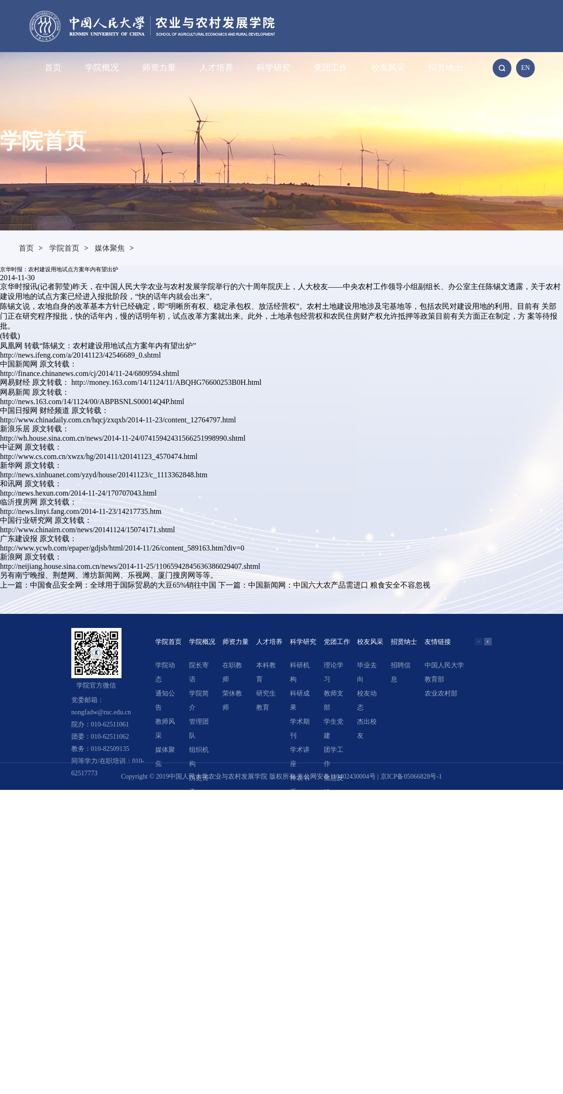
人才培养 (216, 67)
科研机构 (300, 672)
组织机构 (199, 756)
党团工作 (331, 67)
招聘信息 (401, 672)
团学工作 (333, 756)
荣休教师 (232, 700)
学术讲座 (300, 756)
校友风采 (388, 67)
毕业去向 (367, 672)
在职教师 (232, 672)
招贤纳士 (445, 67)
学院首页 (64, 248)
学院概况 (102, 67)
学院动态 (165, 672)
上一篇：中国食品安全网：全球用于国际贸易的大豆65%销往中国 (108, 585)
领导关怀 (199, 813)
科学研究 (273, 67)
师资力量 (159, 67)
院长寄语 (199, 672)
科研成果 (300, 700)
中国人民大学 (444, 665)
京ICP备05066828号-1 (411, 776)
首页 (53, 67)
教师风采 (165, 728)
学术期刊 (300, 728)
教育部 (434, 679)
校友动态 (367, 700)
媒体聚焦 (110, 248)
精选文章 (300, 813)
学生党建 (333, 728)
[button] (488, 641)
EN (525, 67)
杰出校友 (367, 728)
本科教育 (266, 672)
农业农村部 (441, 693)
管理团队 (199, 728)
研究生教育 (266, 700)
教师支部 (333, 700)
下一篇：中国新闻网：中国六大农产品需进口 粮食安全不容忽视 (324, 585)
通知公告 (165, 700)
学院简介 (199, 700)
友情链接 (438, 641)
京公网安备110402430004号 (336, 776)
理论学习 (333, 672)
